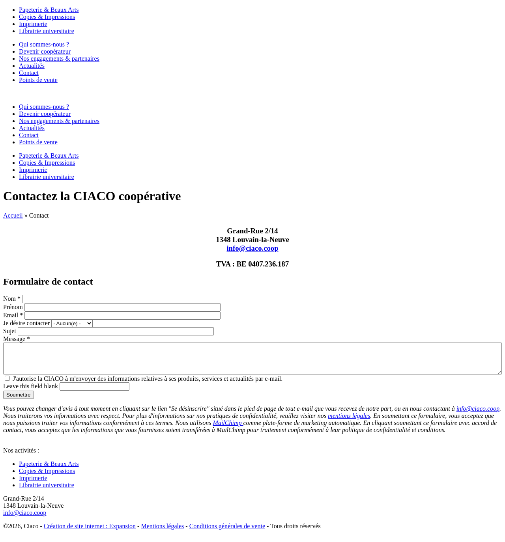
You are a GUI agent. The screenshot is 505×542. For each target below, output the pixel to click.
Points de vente (38, 79)
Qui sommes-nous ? (44, 44)
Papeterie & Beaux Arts (49, 9)
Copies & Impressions (47, 16)
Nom (12, 298)
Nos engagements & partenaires (59, 58)
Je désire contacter (27, 323)
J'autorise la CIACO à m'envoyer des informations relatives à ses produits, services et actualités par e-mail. (147, 384)
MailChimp (228, 428)
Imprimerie (33, 23)
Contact (29, 72)
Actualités (32, 65)
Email (13, 315)
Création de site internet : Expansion (90, 532)
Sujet (10, 331)
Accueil (13, 215)
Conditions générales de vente (227, 532)
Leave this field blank (31, 392)
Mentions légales (162, 532)
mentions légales (349, 421)
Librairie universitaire (46, 31)
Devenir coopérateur (45, 51)
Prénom (13, 307)
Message (16, 338)
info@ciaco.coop (252, 248)
